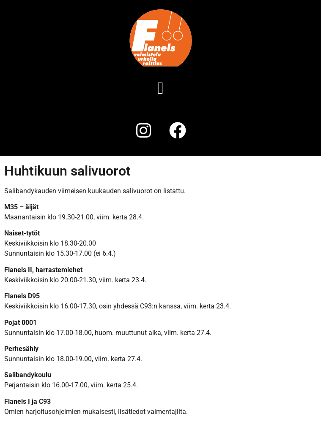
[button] (160, 88)
